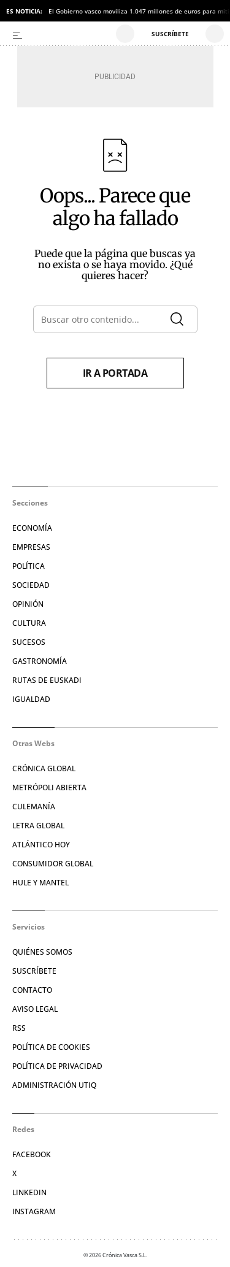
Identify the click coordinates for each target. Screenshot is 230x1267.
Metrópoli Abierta (49, 787)
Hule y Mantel (40, 882)
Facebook (31, 1154)
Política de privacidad (57, 1066)
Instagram (34, 1211)
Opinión (28, 604)
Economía (32, 528)
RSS (19, 1028)
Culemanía (33, 806)
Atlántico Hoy (41, 844)
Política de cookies (51, 1047)
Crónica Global (43, 768)
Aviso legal (35, 1009)
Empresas (31, 547)
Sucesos (28, 642)
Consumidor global (52, 863)
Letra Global (38, 825)
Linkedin (29, 1192)
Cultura (29, 623)
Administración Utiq (54, 1085)
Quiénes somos (42, 952)
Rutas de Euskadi (47, 680)
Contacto (32, 990)
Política (28, 566)
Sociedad (31, 585)
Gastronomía (39, 661)
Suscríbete (34, 971)
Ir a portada (115, 373)
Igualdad (31, 699)
